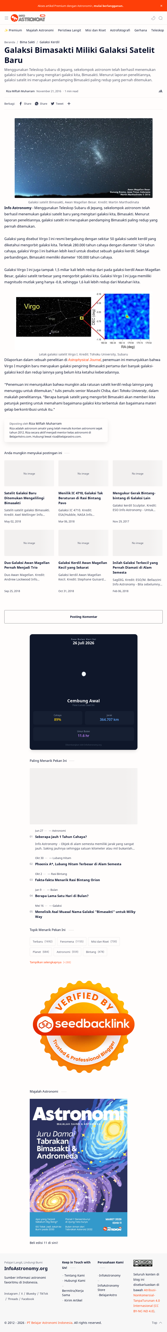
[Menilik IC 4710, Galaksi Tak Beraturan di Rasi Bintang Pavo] (83, 473)
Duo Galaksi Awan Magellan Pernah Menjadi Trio (27, 565)
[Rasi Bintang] (59, 874)
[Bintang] (95, 952)
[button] (153, 18)
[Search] (160, 18)
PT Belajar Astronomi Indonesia (49, 1323)
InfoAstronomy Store (108, 1287)
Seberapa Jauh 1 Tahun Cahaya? (61, 836)
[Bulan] (54, 890)
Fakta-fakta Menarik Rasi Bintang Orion (67, 880)
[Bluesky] (31, 1293)
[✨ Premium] (13, 30)
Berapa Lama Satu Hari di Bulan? (62, 896)
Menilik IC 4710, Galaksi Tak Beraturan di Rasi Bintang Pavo (80, 498)
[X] (22, 1293)
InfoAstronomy (109, 1275)
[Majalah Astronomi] (40, 30)
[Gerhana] (140, 30)
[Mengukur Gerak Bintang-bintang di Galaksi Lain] (137, 473)
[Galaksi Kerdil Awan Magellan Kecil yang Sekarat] (83, 543)
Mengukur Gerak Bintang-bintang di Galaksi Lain (134, 495)
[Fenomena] (71, 941)
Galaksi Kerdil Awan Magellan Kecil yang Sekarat (82, 565)
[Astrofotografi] (120, 30)
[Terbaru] (42, 941)
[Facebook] (28, 1299)
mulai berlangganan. (108, 6)
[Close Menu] (161, 6)
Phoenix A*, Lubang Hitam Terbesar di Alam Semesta (78, 864)
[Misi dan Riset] (95, 30)
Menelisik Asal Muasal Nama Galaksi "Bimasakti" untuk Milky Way (85, 914)
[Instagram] (11, 1293)
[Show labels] (51, 962)
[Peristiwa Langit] (69, 30)
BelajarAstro (108, 1295)
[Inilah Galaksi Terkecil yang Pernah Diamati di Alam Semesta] (137, 543)
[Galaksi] (57, 906)
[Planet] (41, 952)
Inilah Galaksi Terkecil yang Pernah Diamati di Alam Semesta (135, 567)
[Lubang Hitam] (62, 858)
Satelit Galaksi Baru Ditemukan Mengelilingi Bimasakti (24, 498)
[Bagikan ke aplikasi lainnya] (69, 104)
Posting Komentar (83, 617)
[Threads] (13, 1299)
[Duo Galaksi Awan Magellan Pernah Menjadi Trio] (29, 543)
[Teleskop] (157, 30)
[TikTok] (44, 1293)
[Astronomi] (59, 831)
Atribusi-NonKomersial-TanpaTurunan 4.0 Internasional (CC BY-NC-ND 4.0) (146, 1300)
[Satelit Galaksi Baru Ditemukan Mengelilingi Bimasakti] (29, 473)
